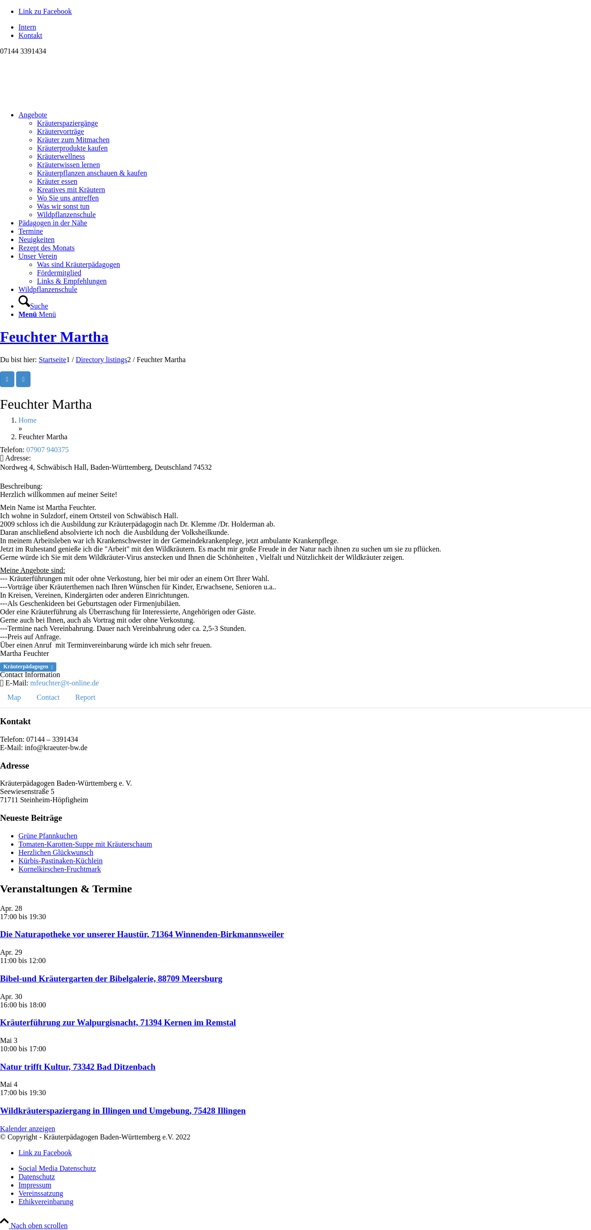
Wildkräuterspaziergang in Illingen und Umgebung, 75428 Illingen (123, 1110)
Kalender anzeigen (27, 1129)
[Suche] (33, 306)
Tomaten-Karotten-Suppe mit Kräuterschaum (85, 844)
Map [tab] (14, 697)
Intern (27, 27)
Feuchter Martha (54, 336)
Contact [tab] (48, 697)
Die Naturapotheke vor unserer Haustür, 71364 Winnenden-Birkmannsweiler (142, 934)
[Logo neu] (69, 99)
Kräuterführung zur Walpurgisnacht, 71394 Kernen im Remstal (118, 1022)
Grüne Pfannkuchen (48, 836)
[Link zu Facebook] (45, 11)
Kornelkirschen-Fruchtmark (59, 869)
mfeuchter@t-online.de (64, 683)
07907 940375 (47, 450)
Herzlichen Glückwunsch (55, 852)
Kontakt (30, 35)
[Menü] (37, 314)
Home (27, 420)
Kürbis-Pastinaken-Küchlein (60, 861)
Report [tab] (85, 697)
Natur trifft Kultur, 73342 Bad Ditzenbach (78, 1067)
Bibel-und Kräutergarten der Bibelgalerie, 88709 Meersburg (111, 978)
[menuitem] (304, 27)
